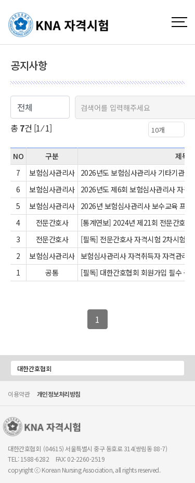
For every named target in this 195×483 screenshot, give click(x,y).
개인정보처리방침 (59, 394)
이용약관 (19, 393)
